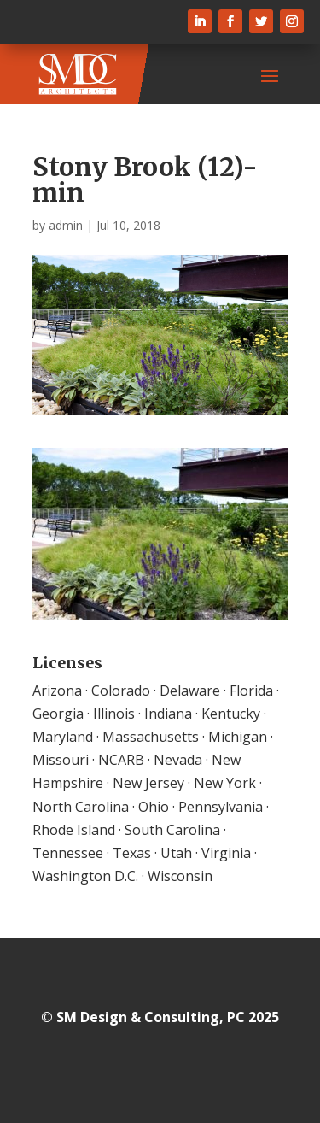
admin (66, 225)
